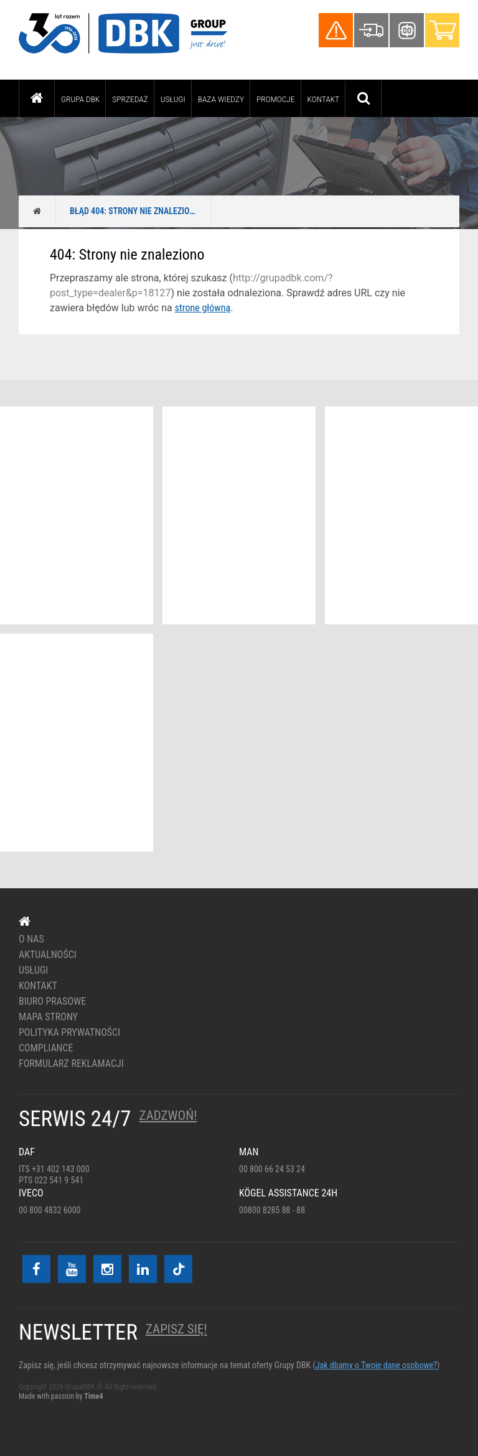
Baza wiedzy (221, 99)
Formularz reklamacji (71, 1063)
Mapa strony (48, 1017)
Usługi (173, 99)
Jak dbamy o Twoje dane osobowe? (376, 1365)
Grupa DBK (80, 99)
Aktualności (48, 954)
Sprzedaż (130, 99)
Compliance (46, 1048)
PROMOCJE (275, 99)
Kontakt (323, 99)
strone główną (202, 308)
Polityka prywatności (69, 1032)
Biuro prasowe (52, 1001)
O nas (31, 939)
